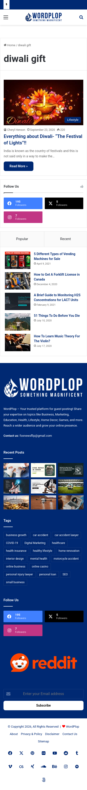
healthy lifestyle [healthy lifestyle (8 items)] (42, 550)
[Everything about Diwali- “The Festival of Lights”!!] (43, 102)
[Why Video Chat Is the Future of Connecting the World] (71, 502)
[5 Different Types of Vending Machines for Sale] (17, 260)
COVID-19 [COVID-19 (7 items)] (12, 543)
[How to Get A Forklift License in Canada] (17, 281)
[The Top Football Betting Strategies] (71, 486)
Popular (22, 239)
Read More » (19, 166)
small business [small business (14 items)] (15, 582)
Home (9, 45)
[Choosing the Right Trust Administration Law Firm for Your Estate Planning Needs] (43, 486)
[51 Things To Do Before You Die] (17, 322)
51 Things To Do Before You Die (57, 315)
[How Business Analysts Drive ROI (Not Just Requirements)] (16, 486)
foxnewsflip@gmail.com (36, 435)
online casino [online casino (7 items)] (40, 566)
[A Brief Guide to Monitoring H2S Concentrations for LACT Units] (17, 301)
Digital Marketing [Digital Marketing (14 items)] (35, 543)
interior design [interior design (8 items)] (15, 558)
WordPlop (72, 726)
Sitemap (43, 741)
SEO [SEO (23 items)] (65, 574)
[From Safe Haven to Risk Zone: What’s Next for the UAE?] (16, 502)
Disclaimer (52, 734)
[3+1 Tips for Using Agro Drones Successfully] (43, 502)
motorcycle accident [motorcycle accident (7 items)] (66, 558)
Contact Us (69, 734)
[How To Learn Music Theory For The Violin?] (17, 342)
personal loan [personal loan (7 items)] (47, 574)
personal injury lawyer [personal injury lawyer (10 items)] (19, 574)
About (14, 734)
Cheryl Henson (16, 129)
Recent (65, 239)
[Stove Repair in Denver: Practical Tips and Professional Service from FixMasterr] (43, 470)
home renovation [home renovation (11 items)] (69, 550)
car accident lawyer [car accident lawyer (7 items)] (66, 535)
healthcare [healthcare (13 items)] (58, 543)
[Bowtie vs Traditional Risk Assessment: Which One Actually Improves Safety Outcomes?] (16, 470)
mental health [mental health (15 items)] (38, 558)
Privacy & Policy (31, 734)
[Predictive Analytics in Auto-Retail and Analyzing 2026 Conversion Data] (71, 470)
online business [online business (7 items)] (15, 566)
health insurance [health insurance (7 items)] (16, 550)
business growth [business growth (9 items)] (16, 535)
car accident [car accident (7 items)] (40, 535)
